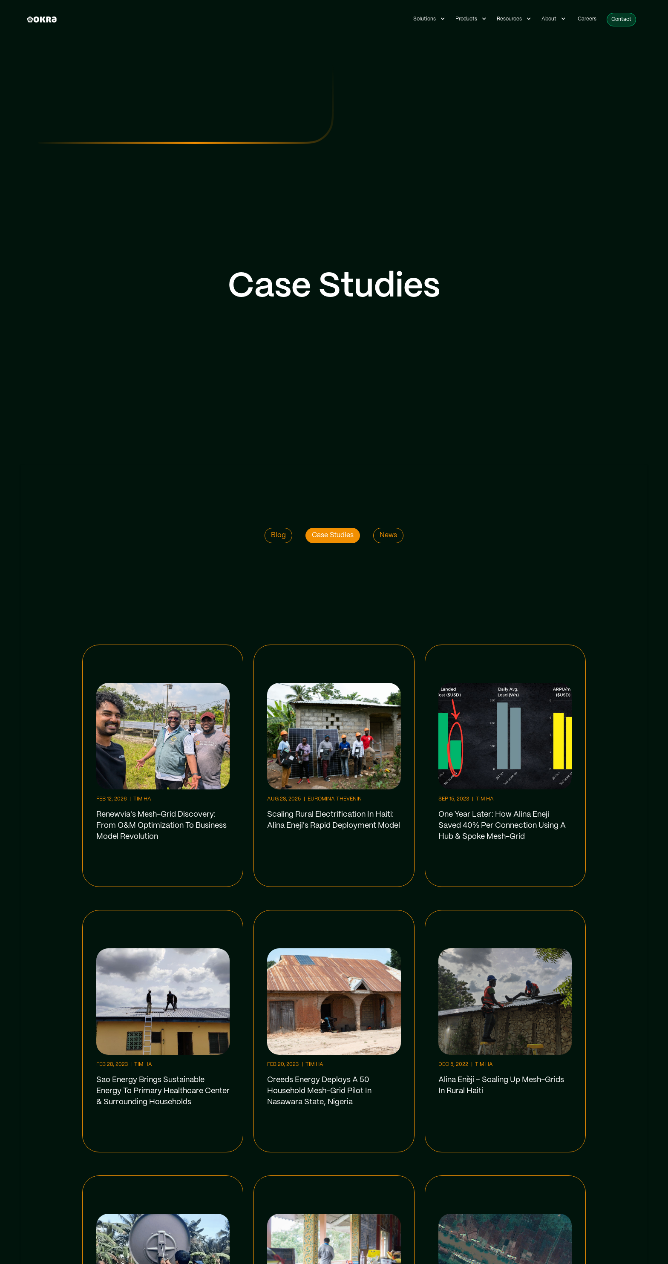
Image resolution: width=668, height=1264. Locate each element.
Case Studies (333, 535)
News (388, 535)
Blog (278, 535)
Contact (621, 19)
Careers (587, 19)
